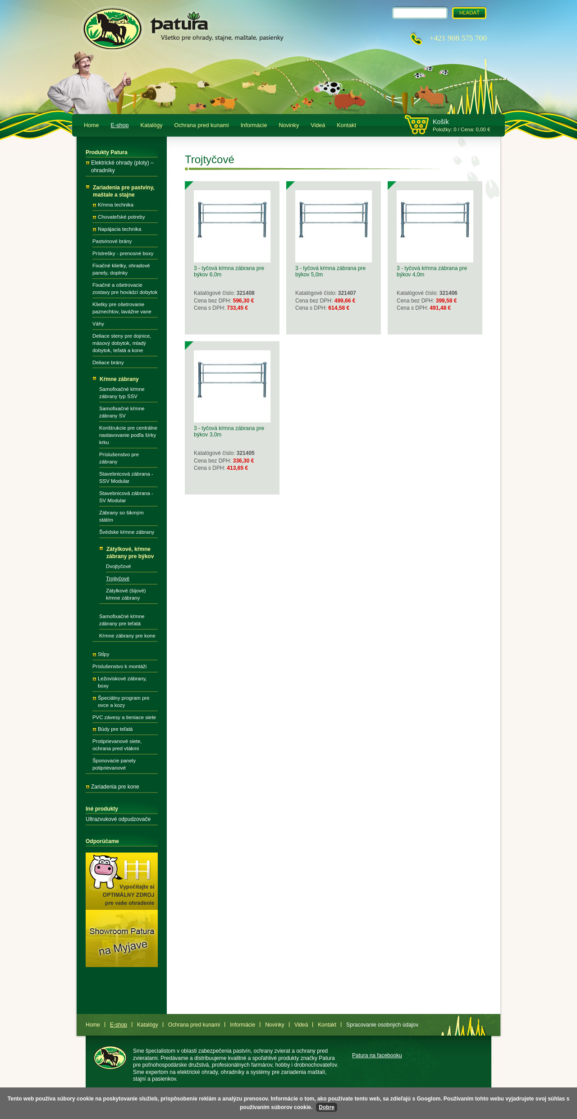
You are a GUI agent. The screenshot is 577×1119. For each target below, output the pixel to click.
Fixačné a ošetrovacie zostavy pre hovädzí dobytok (124, 288)
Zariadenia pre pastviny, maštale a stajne (124, 191)
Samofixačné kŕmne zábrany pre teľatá (122, 620)
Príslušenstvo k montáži (119, 666)
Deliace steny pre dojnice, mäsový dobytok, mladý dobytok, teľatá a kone (121, 343)
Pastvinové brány (112, 241)
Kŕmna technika (115, 204)
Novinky (289, 125)
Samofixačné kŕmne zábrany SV (122, 412)
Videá (318, 125)
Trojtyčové (117, 578)
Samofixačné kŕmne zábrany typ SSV (122, 392)
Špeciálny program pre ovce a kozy (124, 701)
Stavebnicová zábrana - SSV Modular (126, 477)
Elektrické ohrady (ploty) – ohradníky (122, 167)
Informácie (254, 125)
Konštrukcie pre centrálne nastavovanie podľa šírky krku (128, 435)
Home (91, 125)
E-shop (120, 125)
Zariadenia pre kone (115, 787)
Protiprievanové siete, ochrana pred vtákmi (117, 744)
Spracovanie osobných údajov (382, 1025)
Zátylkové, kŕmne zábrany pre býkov (130, 553)
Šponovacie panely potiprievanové (114, 764)
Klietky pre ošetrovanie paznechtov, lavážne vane (121, 308)
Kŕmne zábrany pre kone (127, 635)
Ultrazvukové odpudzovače (118, 819)
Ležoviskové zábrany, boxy (122, 682)
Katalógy (152, 125)
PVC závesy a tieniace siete (124, 717)
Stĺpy (103, 654)
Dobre (326, 1107)
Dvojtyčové (118, 566)
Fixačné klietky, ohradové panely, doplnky (121, 269)
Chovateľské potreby (121, 217)
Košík (441, 121)
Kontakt (346, 125)
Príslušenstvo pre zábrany (119, 458)
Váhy (98, 323)
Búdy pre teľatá (115, 729)
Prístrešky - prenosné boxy (122, 253)
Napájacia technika (119, 229)
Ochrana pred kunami (201, 125)
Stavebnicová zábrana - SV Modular (126, 497)
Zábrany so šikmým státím (121, 516)
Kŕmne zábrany (119, 379)
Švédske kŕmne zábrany (126, 532)
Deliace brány (108, 362)
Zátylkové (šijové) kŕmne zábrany (126, 594)
